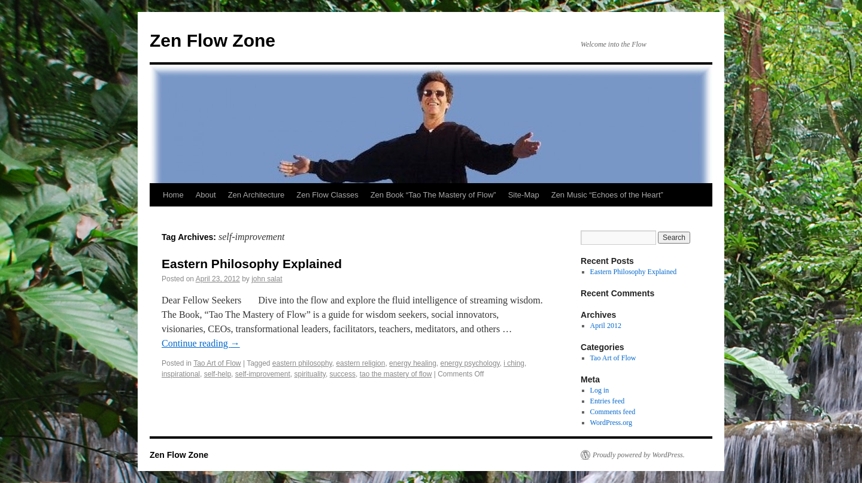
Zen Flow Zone (212, 40)
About (206, 194)
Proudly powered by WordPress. (639, 455)
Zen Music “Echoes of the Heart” (607, 194)
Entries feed (607, 401)
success (343, 374)
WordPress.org (611, 422)
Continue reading (201, 343)
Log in (599, 390)
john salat (266, 279)
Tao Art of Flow (217, 363)
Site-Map (523, 194)
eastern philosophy (302, 363)
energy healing (412, 363)
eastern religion (360, 363)
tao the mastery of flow (396, 374)
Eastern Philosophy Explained (252, 264)
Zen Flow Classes (327, 194)
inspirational (181, 374)
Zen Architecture (256, 194)
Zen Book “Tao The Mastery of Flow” (433, 194)
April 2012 (605, 325)
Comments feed (613, 412)
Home (173, 194)
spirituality (309, 374)
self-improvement (262, 374)
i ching (513, 363)
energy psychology (470, 363)
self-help (217, 374)
